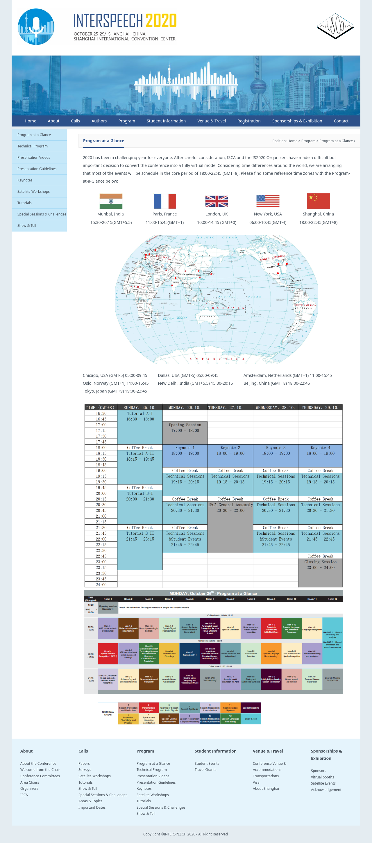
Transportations (266, 776)
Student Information (166, 121)
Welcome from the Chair (40, 769)
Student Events (207, 763)
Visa (256, 782)
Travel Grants (205, 769)
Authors (99, 121)
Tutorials (24, 202)
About (54, 121)
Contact (341, 121)
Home (30, 121)
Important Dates (91, 807)
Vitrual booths (322, 777)
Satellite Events (323, 783)
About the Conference (38, 763)
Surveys (84, 769)
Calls (75, 121)
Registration (249, 121)
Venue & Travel (211, 121)
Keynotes (25, 180)
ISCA (24, 794)
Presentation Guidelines (37, 168)
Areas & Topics (90, 801)
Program (126, 121)
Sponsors (318, 770)
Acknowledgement (326, 789)
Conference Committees (40, 776)
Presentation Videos (33, 157)
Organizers (29, 788)
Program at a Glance (34, 134)
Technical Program (32, 146)
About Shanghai (266, 788)
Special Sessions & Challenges (41, 214)
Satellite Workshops (33, 191)
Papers (84, 763)
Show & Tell (26, 225)
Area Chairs (29, 782)
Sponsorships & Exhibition (297, 121)
